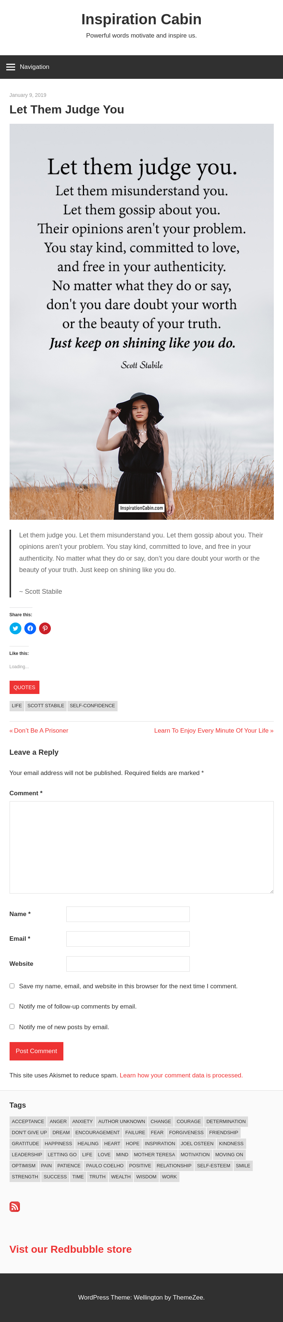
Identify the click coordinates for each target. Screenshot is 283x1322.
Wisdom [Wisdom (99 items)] (146, 1176)
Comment (26, 793)
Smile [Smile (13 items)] (243, 1165)
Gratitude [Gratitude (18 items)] (25, 1143)
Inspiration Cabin (141, 19)
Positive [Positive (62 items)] (140, 1165)
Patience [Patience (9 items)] (69, 1165)
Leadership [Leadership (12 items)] (27, 1154)
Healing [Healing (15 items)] (88, 1143)
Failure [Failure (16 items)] (135, 1132)
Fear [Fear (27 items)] (157, 1132)
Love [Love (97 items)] (104, 1154)
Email (20, 938)
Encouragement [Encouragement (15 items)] (97, 1132)
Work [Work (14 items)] (169, 1176)
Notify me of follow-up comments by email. (78, 1006)
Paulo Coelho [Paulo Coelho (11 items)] (105, 1165)
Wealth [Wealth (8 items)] (120, 1176)
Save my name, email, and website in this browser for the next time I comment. (128, 986)
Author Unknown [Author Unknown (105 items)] (121, 1121)
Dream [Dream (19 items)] (61, 1132)
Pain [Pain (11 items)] (46, 1165)
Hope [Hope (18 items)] (132, 1143)
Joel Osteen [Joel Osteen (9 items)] (197, 1143)
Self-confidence (92, 705)
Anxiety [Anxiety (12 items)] (82, 1121)
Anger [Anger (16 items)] (58, 1121)
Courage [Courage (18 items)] (189, 1121)
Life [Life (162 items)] (87, 1154)
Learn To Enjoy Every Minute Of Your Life (211, 730)
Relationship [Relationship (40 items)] (174, 1165)
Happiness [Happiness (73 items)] (58, 1143)
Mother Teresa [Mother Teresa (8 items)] (154, 1154)
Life (17, 705)
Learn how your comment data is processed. (181, 1075)
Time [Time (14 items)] (78, 1176)
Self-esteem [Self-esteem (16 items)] (213, 1165)
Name (20, 914)
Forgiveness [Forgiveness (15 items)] (186, 1132)
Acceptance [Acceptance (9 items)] (28, 1121)
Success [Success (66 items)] (55, 1176)
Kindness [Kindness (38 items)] (231, 1143)
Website (22, 963)
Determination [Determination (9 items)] (226, 1121)
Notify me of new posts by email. (64, 1027)
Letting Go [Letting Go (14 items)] (62, 1154)
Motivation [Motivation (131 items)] (195, 1154)
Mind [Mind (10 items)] (122, 1154)
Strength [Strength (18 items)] (25, 1176)
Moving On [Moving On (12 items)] (229, 1154)
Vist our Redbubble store (71, 1249)
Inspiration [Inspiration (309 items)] (160, 1143)
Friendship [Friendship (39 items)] (223, 1132)
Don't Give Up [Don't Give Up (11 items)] (29, 1132)
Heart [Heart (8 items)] (112, 1143)
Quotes (24, 687)
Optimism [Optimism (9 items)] (23, 1165)
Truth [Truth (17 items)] (97, 1176)
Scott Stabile (45, 705)
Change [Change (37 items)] (161, 1121)
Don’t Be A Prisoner (41, 730)
